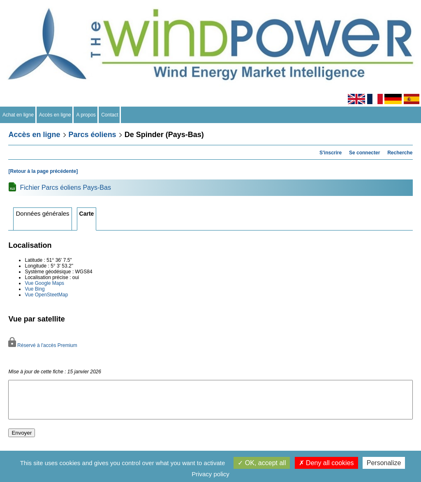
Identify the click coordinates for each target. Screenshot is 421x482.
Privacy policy (210, 473)
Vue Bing (34, 289)
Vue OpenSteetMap (46, 295)
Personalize (384, 462)
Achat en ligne (18, 115)
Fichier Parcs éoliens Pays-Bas (65, 187)
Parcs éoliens (92, 134)
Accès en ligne (55, 115)
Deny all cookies (326, 462)
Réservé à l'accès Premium (42, 345)
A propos (86, 115)
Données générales (42, 213)
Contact (110, 115)
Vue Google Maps (44, 283)
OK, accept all (262, 462)
